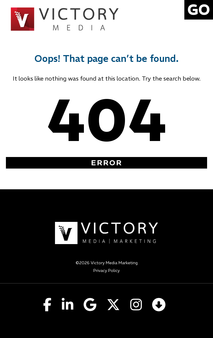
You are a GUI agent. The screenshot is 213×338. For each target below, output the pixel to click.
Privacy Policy (106, 270)
